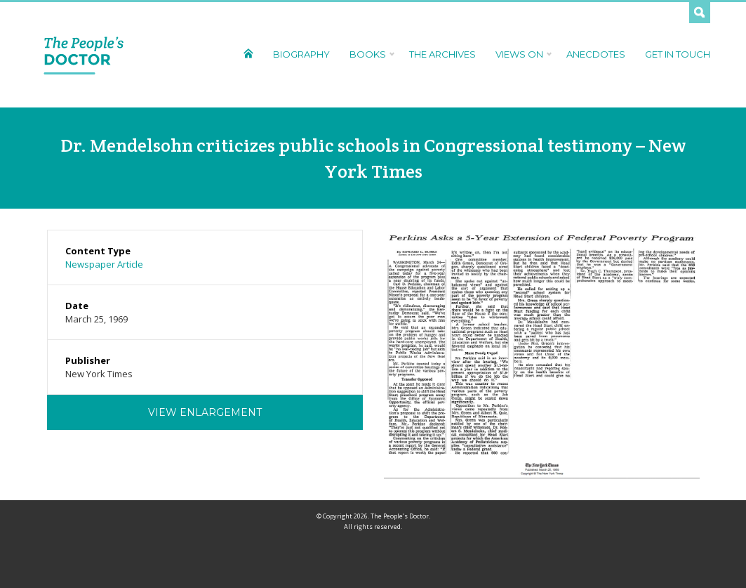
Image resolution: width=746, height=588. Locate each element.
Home (248, 53)
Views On (521, 54)
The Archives (442, 54)
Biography (301, 54)
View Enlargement (205, 412)
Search (699, 12)
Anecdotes (595, 54)
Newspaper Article (104, 264)
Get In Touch (677, 54)
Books (369, 54)
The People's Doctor (84, 55)
